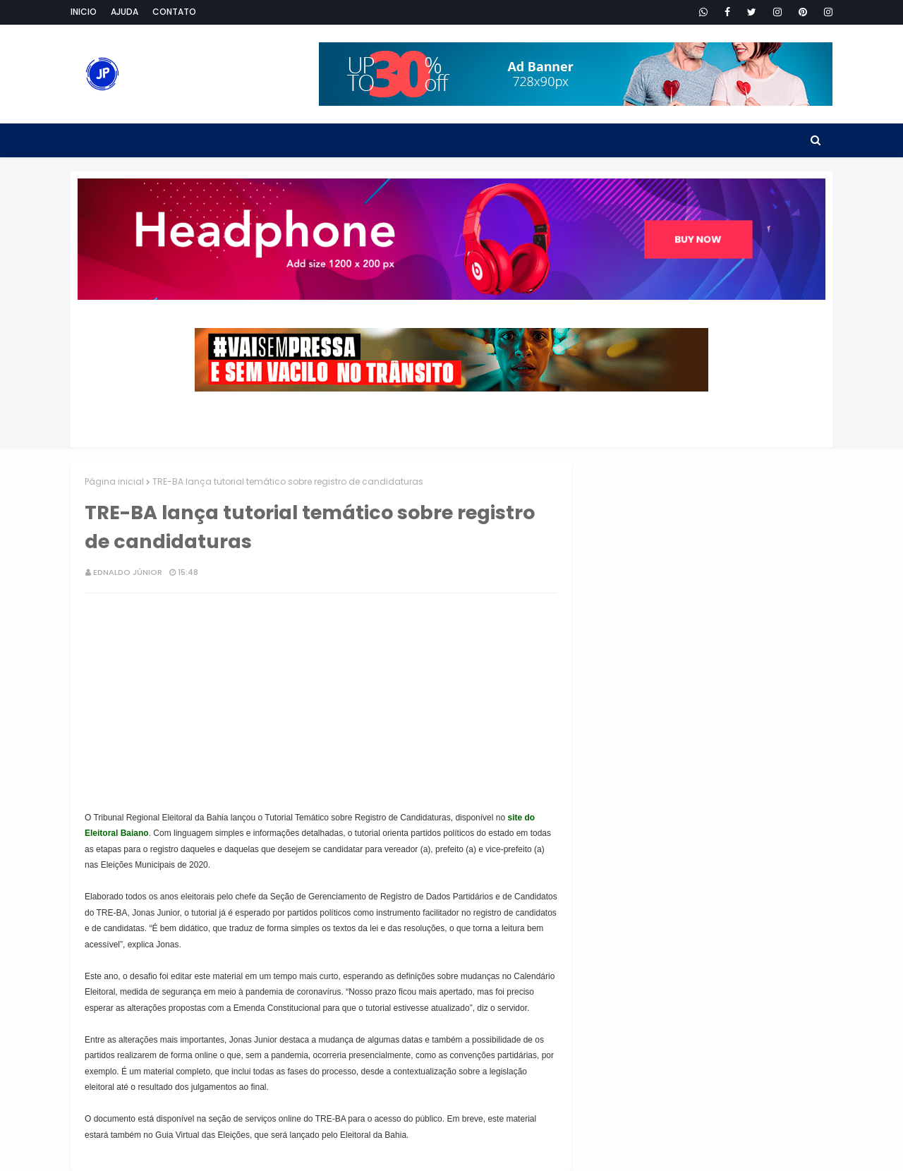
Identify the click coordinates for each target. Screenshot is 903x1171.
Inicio (84, 12)
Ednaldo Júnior (127, 572)
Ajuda (124, 12)
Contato (174, 12)
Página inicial (114, 481)
